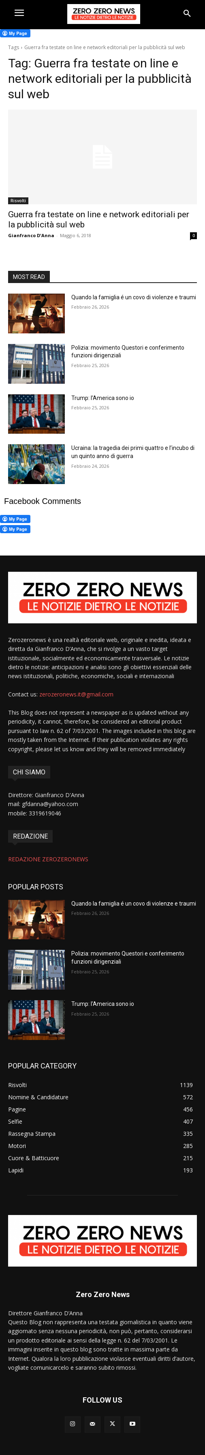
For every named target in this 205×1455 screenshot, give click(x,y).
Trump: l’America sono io (102, 398)
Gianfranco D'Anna (31, 235)
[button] (187, 14)
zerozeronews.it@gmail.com (76, 694)
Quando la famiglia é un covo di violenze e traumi (133, 297)
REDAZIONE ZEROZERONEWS (48, 859)
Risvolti (18, 200)
